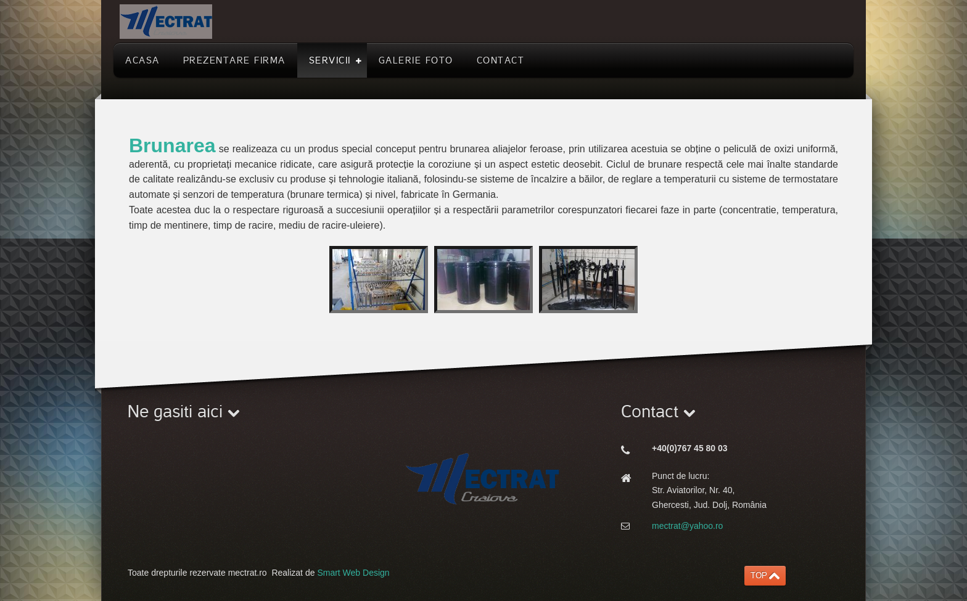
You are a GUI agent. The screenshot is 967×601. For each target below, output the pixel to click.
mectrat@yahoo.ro (687, 526)
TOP (759, 575)
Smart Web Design (353, 573)
